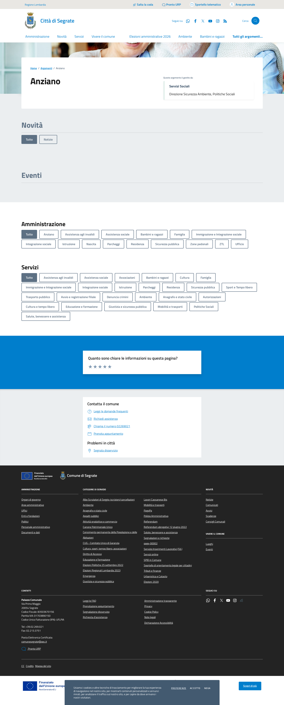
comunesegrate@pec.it (34, 642)
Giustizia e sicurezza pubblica (98, 581)
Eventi (209, 549)
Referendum (151, 522)
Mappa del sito (43, 666)
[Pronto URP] (171, 4)
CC (22, 666)
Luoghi (209, 544)
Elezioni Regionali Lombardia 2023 (101, 570)
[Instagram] (216, 20)
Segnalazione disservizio (96, 612)
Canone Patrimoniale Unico (97, 527)
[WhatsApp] (186, 20)
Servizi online (151, 554)
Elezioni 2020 (151, 582)
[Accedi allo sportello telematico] (205, 4)
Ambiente (185, 36)
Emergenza (89, 576)
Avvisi (209, 511)
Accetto (195, 688)
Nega (207, 688)
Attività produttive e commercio (100, 522)
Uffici (24, 511)
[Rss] (223, 20)
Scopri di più (250, 686)
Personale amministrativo (35, 527)
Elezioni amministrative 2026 (150, 36)
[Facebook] (194, 20)
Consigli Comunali (215, 522)
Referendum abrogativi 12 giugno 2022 (165, 527)
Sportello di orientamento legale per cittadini (168, 565)
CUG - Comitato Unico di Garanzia (101, 543)
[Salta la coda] (143, 4)
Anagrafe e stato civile (95, 511)
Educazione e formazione (96, 560)
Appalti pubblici (91, 516)
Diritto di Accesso (92, 554)
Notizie (48, 139)
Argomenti (46, 68)
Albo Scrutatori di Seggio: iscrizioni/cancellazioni (109, 500)
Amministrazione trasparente (160, 601)
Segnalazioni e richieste (156, 538)
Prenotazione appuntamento (98, 606)
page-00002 (151, 543)
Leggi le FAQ (89, 601)
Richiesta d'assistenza (95, 617)
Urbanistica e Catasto (155, 576)
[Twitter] (201, 20)
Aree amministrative (32, 505)
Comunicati (212, 505)
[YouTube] (208, 20)
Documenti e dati (30, 532)
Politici (24, 522)
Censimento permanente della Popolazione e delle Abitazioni (110, 534)
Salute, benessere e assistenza (161, 532)
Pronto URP (31, 649)
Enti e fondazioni (30, 516)
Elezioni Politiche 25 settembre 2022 (103, 565)
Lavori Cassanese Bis (155, 500)
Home (33, 68)
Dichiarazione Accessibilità (158, 623)
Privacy (148, 606)
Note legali (150, 617)
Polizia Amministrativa (156, 516)
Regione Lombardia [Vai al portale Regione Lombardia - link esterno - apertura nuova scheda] (35, 5)
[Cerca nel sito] (255, 21)
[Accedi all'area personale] (242, 4)
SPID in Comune (152, 560)
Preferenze (178, 688)
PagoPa (148, 511)
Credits (30, 666)
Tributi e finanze (152, 571)
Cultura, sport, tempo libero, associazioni (105, 549)
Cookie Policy (151, 612)
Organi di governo (31, 500)
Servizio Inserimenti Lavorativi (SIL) (163, 549)
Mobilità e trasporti (154, 505)
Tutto (29, 139)
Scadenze (211, 516)
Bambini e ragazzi (212, 36)
